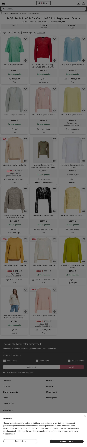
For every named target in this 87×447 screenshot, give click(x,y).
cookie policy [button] (14, 428)
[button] (85, 415)
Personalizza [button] (20, 441)
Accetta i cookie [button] (66, 441)
